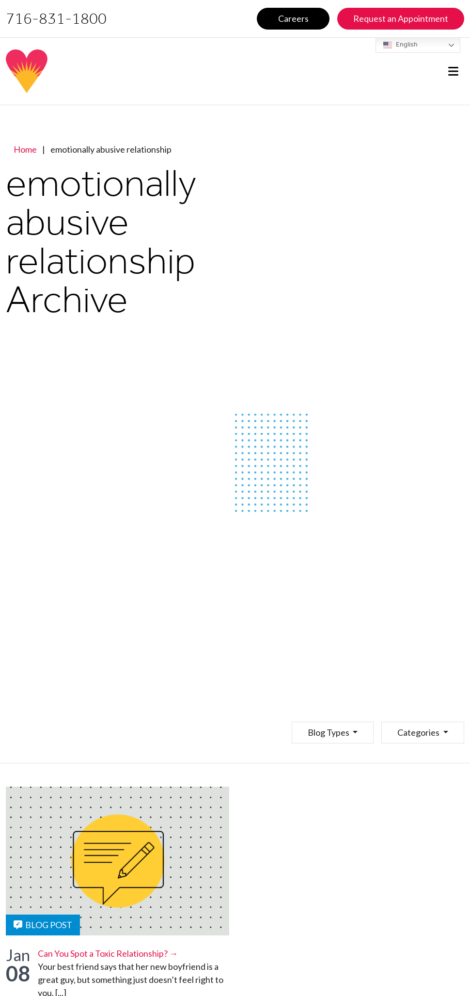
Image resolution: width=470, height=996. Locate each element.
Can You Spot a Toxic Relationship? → (108, 953)
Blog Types (329, 732)
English (400, 45)
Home (25, 149)
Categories (419, 732)
